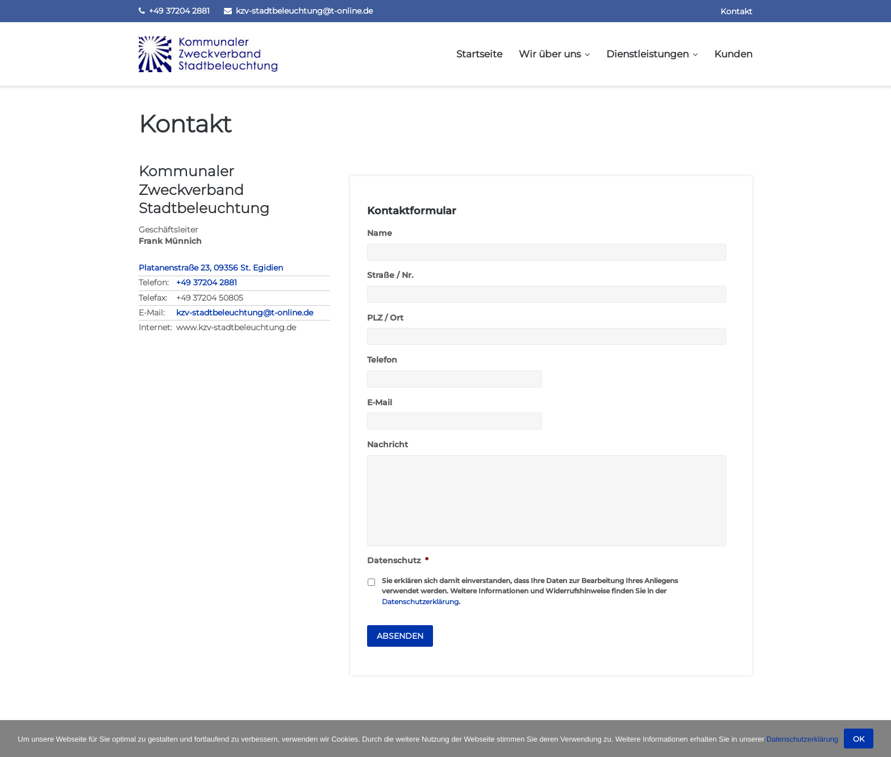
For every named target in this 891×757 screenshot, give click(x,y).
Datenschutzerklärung (420, 601)
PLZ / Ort (385, 318)
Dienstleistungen (647, 54)
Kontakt (736, 11)
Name (379, 233)
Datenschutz (397, 560)
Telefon (382, 360)
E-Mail (379, 402)
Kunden (733, 54)
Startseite (479, 54)
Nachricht (387, 444)
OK (858, 738)
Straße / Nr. (390, 275)
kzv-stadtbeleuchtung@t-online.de (304, 11)
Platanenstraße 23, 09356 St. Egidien (211, 268)
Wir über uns (550, 54)
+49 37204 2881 (179, 11)
